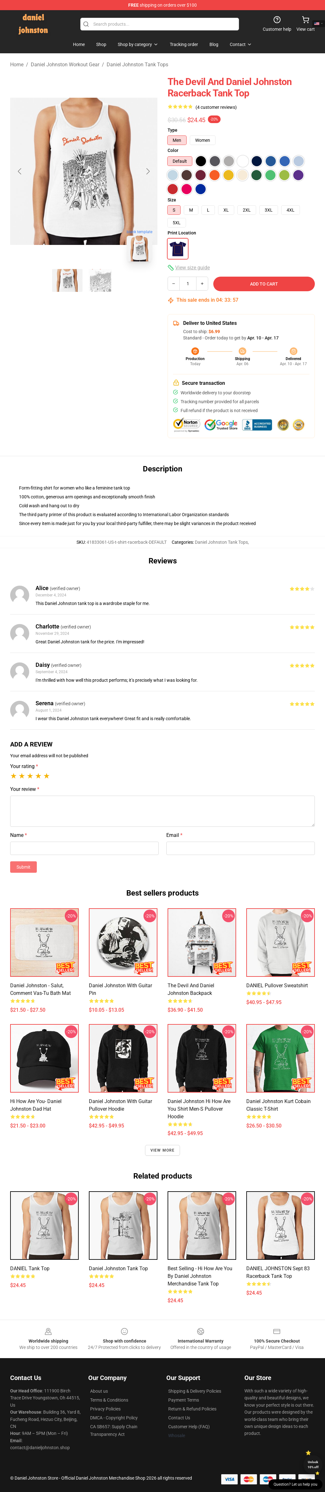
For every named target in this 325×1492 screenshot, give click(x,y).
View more (162, 1150)
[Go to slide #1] (67, 280)
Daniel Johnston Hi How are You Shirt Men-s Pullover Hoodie (199, 1109)
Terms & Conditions (109, 1400)
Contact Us (179, 1417)
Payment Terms (183, 1400)
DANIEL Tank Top (30, 1268)
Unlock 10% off (313, 1464)
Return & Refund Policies (192, 1408)
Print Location (182, 232)
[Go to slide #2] (100, 280)
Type (172, 130)
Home (16, 65)
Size (172, 199)
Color (173, 150)
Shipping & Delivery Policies (194, 1391)
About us (99, 1391)
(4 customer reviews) (216, 107)
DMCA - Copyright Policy (114, 1417)
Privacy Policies (105, 1408)
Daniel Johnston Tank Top (118, 1268)
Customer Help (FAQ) (189, 1426)
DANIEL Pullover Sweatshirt (277, 986)
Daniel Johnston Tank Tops (137, 65)
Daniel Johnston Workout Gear (65, 65)
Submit (23, 867)
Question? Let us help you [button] (295, 1484)
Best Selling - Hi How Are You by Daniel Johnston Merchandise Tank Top (200, 1276)
